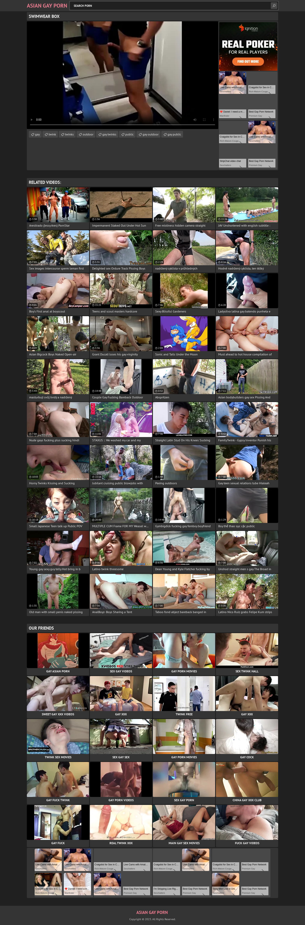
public (129, 134)
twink (52, 134)
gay (37, 134)
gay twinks (109, 134)
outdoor (88, 134)
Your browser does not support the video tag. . (122, 75)
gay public (174, 134)
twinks (69, 134)
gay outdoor (151, 134)
